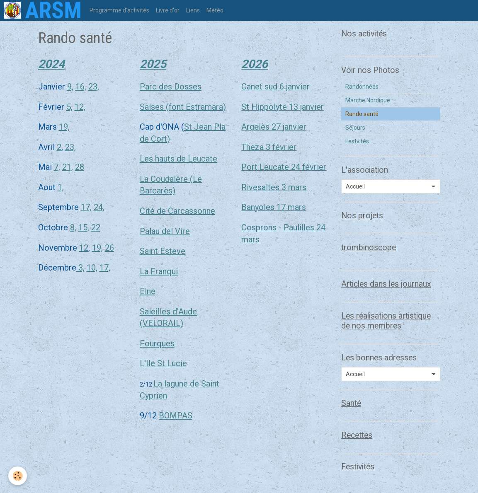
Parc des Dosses (170, 87)
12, (80, 107)
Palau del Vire (165, 231)
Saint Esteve (162, 251)
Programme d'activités (119, 10)
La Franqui (159, 271)
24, (99, 207)
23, (93, 87)
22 (95, 227)
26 (109, 248)
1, (61, 187)
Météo (214, 10)
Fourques (157, 343)
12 (83, 248)
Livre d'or (168, 10)
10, (92, 268)
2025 (153, 64)
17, (86, 207)
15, (83, 227)
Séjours (355, 127)
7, (57, 167)
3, (80, 268)
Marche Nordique (367, 100)
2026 (254, 64)
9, (70, 87)
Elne (147, 291)
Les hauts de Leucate (178, 159)
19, (64, 127)
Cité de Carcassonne (177, 211)
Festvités (357, 141)
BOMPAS (175, 415)
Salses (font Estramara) (183, 107)
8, (73, 227)
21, (67, 167)
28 (79, 167)
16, (80, 87)
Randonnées (362, 86)
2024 (51, 64)
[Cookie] (17, 475)
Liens (193, 10)
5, (69, 107)
